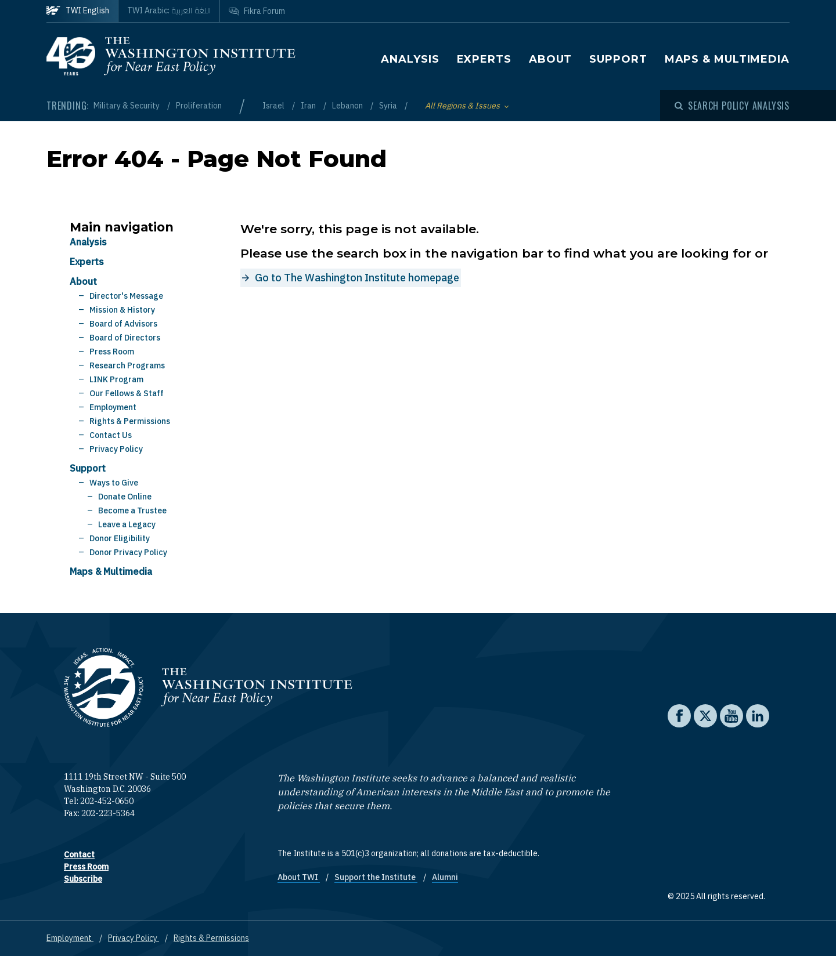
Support (618, 59)
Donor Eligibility (119, 538)
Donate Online (125, 496)
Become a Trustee (132, 510)
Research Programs (127, 365)
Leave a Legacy (127, 524)
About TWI (299, 877)
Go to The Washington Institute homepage (357, 277)
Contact (79, 854)
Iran (309, 105)
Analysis (410, 59)
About (550, 59)
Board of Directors (124, 337)
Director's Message (126, 296)
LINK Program (116, 379)
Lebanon (348, 105)
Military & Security (127, 105)
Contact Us (110, 435)
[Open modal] (732, 106)
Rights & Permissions (129, 421)
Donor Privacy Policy (128, 552)
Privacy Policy (116, 449)
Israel (274, 105)
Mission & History (122, 310)
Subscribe (83, 879)
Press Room (111, 351)
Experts (484, 59)
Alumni (445, 877)
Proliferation (199, 105)
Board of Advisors (123, 323)
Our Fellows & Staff (126, 393)
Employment (112, 407)
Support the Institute (375, 877)
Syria (389, 105)
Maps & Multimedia (727, 59)
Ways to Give (113, 482)
